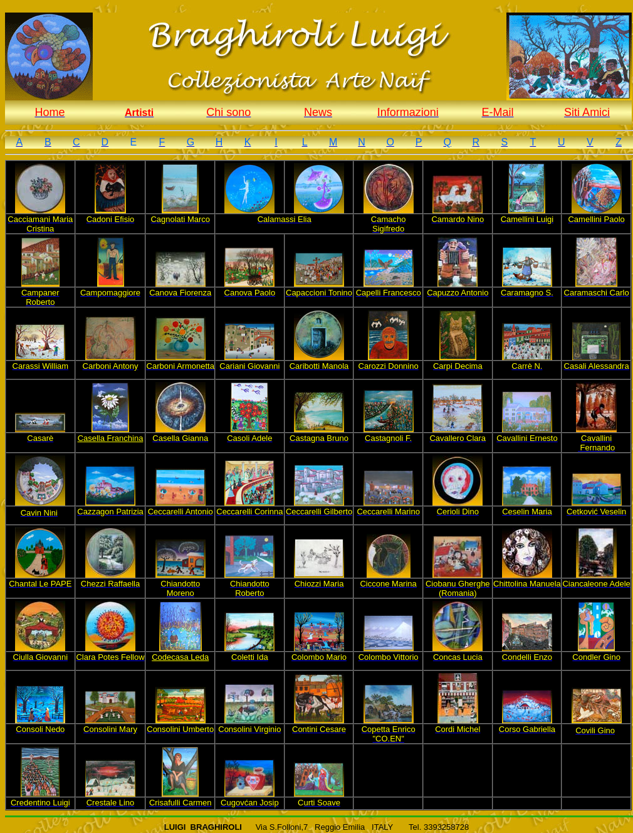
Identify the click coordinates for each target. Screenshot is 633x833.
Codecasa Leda (180, 657)
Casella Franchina (111, 438)
